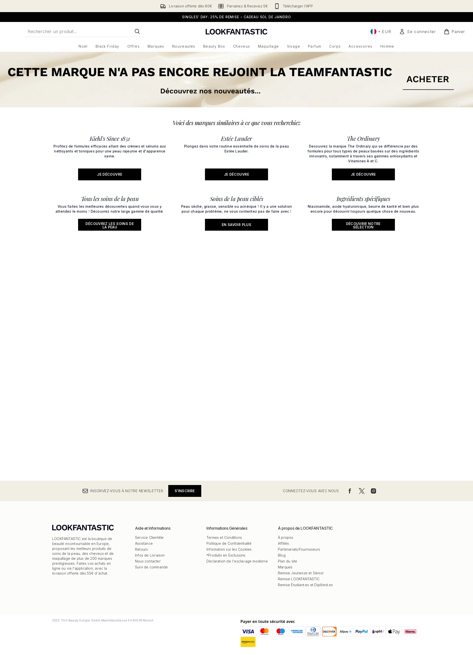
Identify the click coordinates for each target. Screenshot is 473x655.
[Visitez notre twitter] (362, 491)
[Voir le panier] (454, 32)
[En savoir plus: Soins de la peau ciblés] (236, 211)
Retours (141, 549)
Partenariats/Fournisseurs (299, 549)
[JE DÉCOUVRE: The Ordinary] (363, 156)
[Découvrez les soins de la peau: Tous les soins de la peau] (109, 211)
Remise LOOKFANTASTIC (299, 579)
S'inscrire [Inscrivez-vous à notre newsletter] (185, 491)
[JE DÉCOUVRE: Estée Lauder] (236, 156)
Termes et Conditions (224, 537)
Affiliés (283, 543)
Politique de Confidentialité (229, 543)
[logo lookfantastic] (236, 31)
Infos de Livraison (150, 555)
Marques (285, 567)
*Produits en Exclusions (226, 555)
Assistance (144, 543)
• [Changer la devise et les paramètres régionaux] (381, 32)
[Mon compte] (417, 32)
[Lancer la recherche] (137, 31)
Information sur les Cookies (229, 549)
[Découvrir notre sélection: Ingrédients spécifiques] (363, 211)
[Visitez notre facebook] (350, 491)
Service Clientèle (149, 537)
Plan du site (287, 561)
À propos (285, 537)
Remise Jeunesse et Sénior (301, 573)
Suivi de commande (151, 567)
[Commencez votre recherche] (84, 31)
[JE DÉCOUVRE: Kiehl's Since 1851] (109, 156)
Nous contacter (148, 561)
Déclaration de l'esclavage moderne (237, 561)
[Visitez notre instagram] (373, 491)
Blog (282, 555)
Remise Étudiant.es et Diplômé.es (305, 585)
